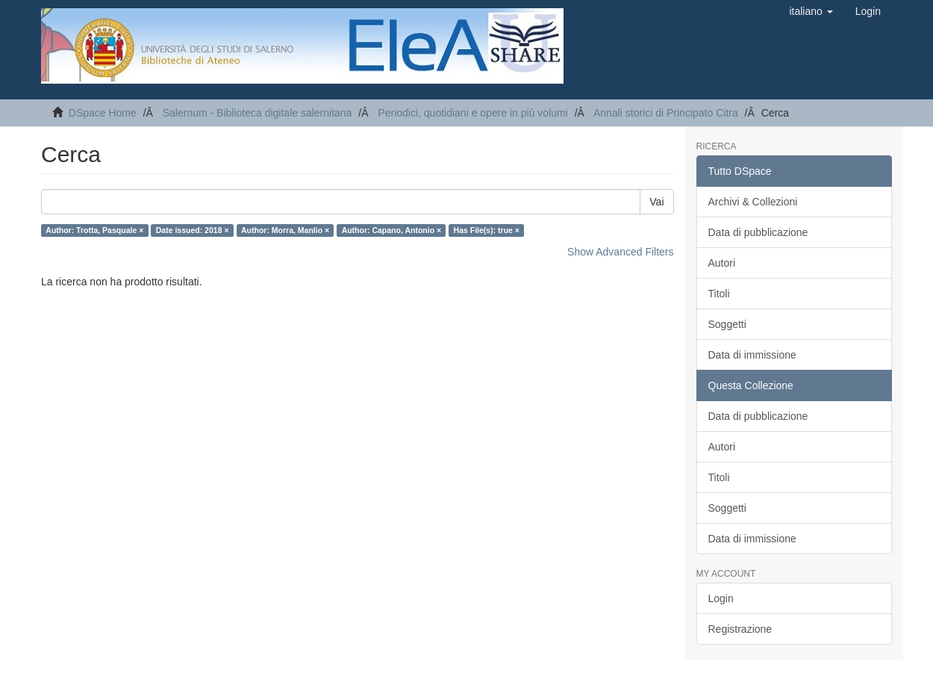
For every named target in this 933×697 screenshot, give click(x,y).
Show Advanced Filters (620, 252)
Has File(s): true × (486, 230)
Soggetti (727, 324)
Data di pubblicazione (758, 232)
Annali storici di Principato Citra (665, 113)
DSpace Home (103, 113)
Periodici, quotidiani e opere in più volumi (472, 113)
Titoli (719, 294)
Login (721, 598)
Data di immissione (752, 355)
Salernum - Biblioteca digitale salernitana (257, 113)
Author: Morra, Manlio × (285, 230)
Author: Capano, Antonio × (391, 230)
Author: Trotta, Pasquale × (94, 230)
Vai (656, 202)
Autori (722, 263)
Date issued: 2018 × (192, 230)
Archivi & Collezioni (753, 202)
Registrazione (740, 629)
